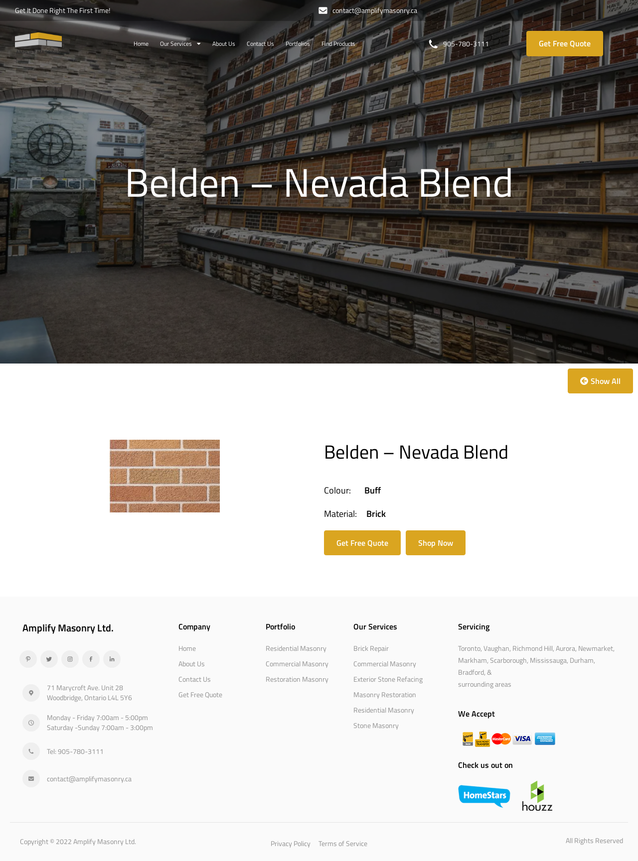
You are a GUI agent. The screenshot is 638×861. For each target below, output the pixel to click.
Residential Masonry (296, 648)
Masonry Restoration (384, 694)
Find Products (338, 43)
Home (141, 43)
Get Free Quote (200, 694)
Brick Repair (371, 648)
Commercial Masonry (297, 663)
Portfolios (298, 43)
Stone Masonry (376, 725)
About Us (223, 43)
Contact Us (260, 43)
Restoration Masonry (297, 679)
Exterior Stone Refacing (388, 679)
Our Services (180, 44)
